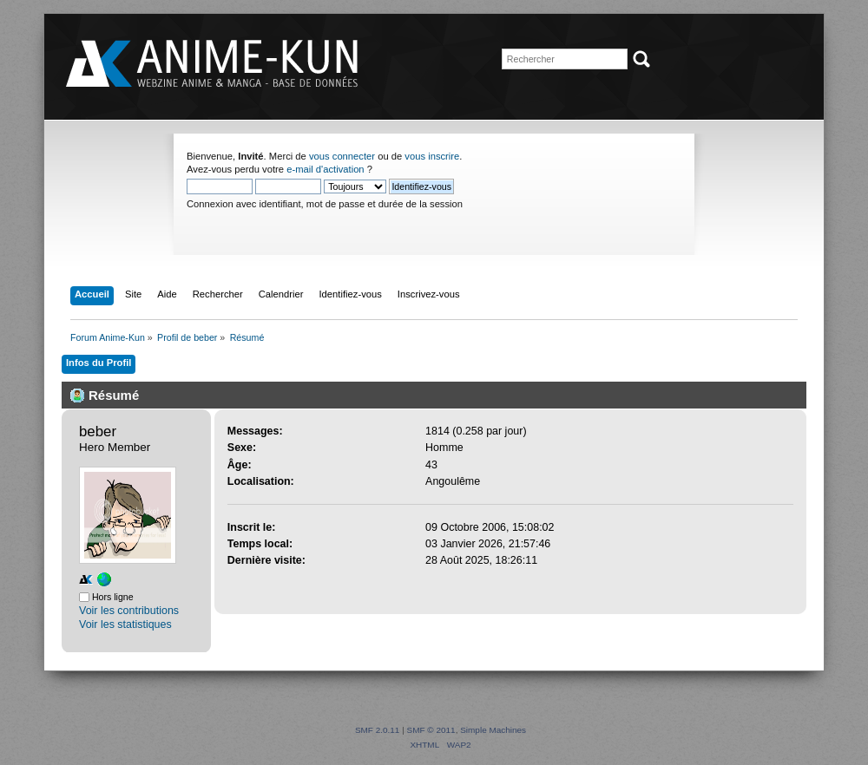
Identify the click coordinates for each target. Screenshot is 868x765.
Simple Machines (493, 730)
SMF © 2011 (431, 730)
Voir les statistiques (125, 624)
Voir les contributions (129, 611)
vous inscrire (431, 156)
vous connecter (342, 156)
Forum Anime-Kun (213, 64)
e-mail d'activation (325, 169)
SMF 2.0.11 (377, 730)
